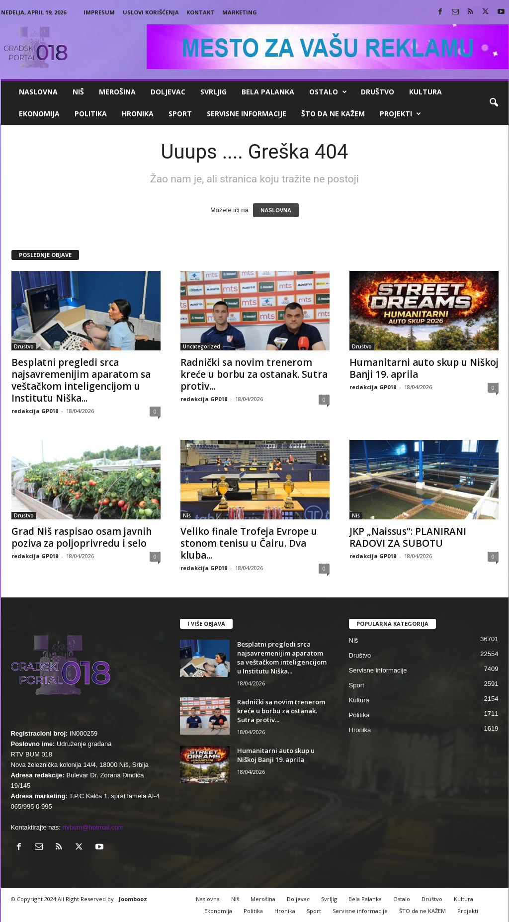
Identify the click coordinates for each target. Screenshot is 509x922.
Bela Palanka (268, 91)
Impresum (99, 12)
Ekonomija (39, 113)
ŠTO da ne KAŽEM (333, 113)
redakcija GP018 (34, 411)
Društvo (377, 91)
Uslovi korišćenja (151, 12)
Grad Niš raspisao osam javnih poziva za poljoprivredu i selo (81, 537)
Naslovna (38, 91)
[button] (494, 103)
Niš (78, 91)
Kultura (425, 91)
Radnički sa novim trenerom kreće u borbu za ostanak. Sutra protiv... (254, 374)
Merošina (117, 91)
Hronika (138, 113)
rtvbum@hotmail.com (93, 827)
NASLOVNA (275, 210)
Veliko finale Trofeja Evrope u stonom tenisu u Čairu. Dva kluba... (248, 543)
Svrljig (213, 91)
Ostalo (328, 92)
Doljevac (168, 91)
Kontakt (200, 12)
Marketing (239, 12)
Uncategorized (201, 346)
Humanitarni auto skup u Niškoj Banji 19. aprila (424, 368)
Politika (91, 113)
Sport (180, 113)
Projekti (400, 114)
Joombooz (133, 899)
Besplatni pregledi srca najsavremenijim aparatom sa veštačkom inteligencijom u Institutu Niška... (81, 380)
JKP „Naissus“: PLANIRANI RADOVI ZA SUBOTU (407, 537)
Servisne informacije (246, 113)
